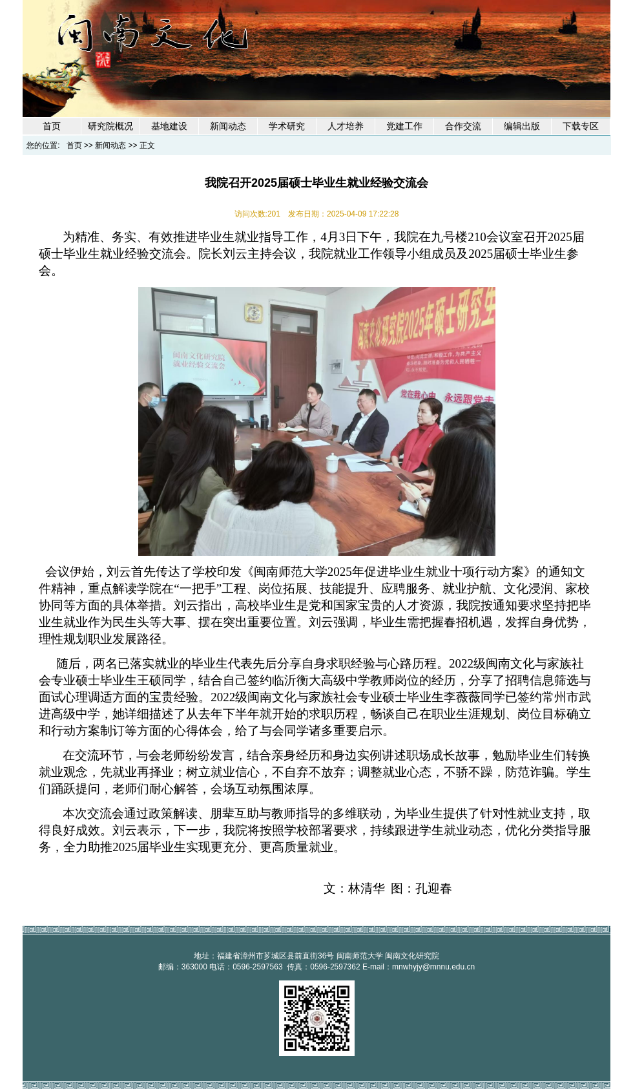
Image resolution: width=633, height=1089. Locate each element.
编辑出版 (522, 126)
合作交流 (463, 126)
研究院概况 (110, 126)
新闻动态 (228, 126)
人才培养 (345, 126)
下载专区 (581, 126)
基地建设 (169, 126)
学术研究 (287, 126)
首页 (52, 126)
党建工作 (404, 126)
